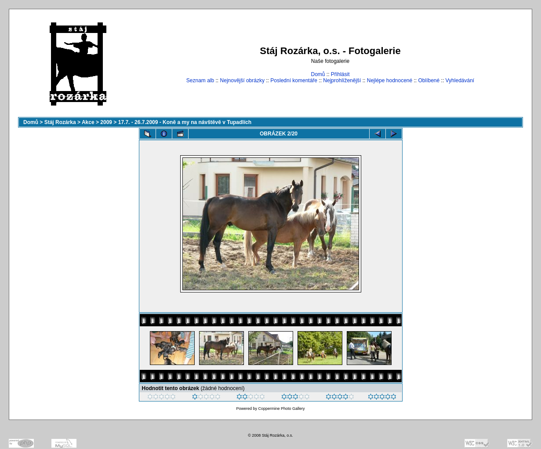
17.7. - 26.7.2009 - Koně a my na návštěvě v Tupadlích (184, 122)
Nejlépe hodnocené (389, 80)
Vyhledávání (460, 80)
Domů (318, 74)
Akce (88, 122)
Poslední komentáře (293, 80)
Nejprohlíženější (342, 80)
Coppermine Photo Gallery (281, 408)
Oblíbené (429, 80)
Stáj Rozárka (60, 122)
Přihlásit (340, 74)
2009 (106, 122)
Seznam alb (200, 80)
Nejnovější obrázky (242, 80)
